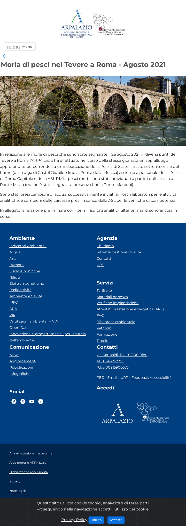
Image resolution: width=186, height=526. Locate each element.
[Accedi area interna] (105, 389)
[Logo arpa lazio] (76, 24)
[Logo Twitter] (22, 402)
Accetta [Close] (117, 519)
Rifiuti (14, 277)
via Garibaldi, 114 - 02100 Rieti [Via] (122, 355)
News (14, 355)
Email (112, 377)
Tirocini (103, 341)
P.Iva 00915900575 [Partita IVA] (113, 367)
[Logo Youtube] (31, 402)
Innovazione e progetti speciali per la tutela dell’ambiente (47, 337)
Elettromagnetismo (26, 283)
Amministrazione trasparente (31, 453)
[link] (4, 56)
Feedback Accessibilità (151, 377)
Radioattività (20, 290)
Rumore (16, 265)
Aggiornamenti (22, 361)
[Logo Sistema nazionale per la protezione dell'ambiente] (109, 24)
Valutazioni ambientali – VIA (33, 321)
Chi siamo (105, 246)
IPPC (13, 302)
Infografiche (20, 374)
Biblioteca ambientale (116, 322)
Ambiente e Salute (25, 296)
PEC (100, 377)
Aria (12, 258)
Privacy (14, 481)
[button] (20, 46)
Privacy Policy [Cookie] (74, 520)
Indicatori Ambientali (27, 246)
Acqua (15, 252)
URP (100, 265)
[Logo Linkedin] (40, 402)
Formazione (107, 334)
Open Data (19, 327)
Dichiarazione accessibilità (28, 472)
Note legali (17, 491)
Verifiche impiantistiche (118, 303)
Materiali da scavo (112, 297)
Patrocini (104, 328)
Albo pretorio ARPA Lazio (27, 462)
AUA (13, 309)
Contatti (104, 258)
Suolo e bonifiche (24, 271)
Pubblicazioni (21, 367)
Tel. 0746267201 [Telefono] (110, 361)
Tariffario (104, 290)
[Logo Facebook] (13, 402)
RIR (12, 315)
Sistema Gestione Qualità (119, 252)
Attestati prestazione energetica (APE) (130, 309)
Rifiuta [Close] (97, 519)
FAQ (100, 315)
